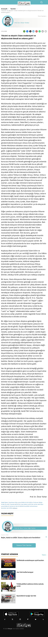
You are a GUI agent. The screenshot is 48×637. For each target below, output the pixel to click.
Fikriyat (10, 628)
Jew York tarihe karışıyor (24, 572)
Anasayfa (4, 9)
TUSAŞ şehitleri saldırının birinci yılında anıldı (30, 585)
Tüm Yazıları (42, 16)
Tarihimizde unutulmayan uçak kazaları (30, 560)
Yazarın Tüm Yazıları (23, 545)
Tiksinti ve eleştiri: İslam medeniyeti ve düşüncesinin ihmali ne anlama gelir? (22, 11)
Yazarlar (13, 9)
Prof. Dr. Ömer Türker (22, 23)
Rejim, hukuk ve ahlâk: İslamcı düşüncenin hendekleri (20, 538)
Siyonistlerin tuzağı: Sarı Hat (26, 596)
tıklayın (15, 508)
